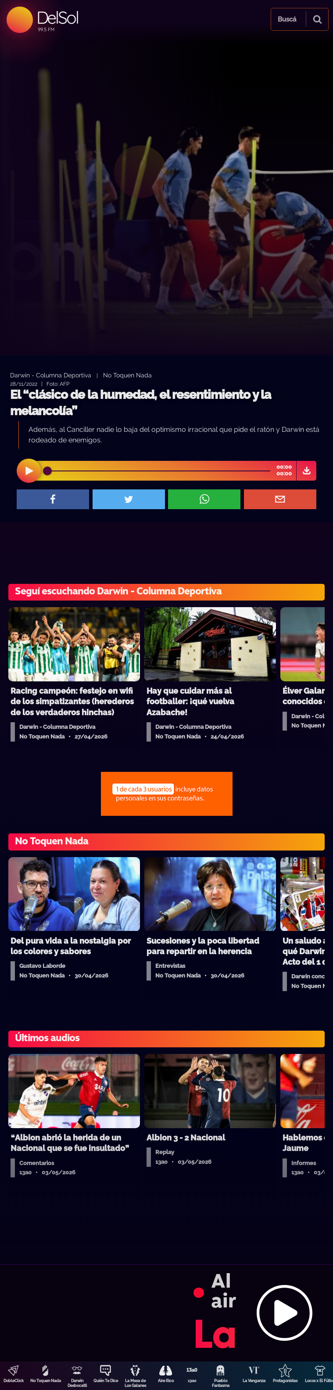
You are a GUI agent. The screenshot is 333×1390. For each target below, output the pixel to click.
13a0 (192, 1381)
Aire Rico (166, 1381)
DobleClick (14, 1381)
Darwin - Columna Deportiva (50, 375)
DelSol (57, 17)
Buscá (287, 19)
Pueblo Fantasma (220, 1383)
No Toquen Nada (45, 1381)
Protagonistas (285, 1381)
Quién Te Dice (105, 1381)
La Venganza (254, 1381)
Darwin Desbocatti (77, 1383)
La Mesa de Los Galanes (135, 1383)
